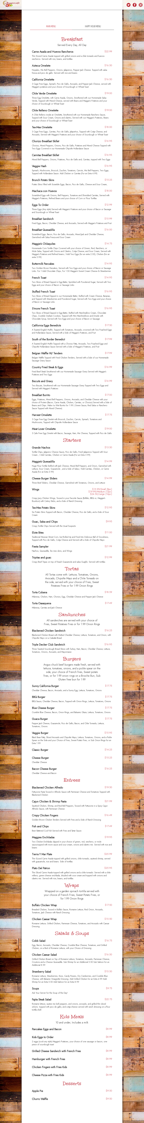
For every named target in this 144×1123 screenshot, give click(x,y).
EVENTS (66, 5)
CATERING (74, 5)
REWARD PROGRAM (85, 5)
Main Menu (51, 26)
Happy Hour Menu (93, 26)
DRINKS (45, 5)
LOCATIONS (120, 5)
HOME (39, 5)
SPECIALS (59, 5)
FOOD (52, 5)
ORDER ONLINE (110, 5)
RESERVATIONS (98, 5)
